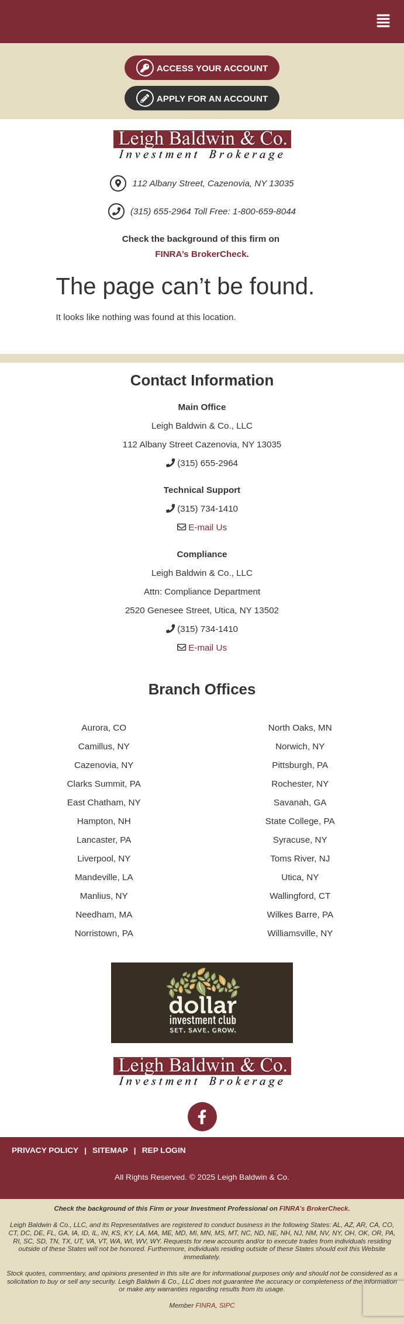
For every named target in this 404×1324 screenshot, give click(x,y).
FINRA (205, 1305)
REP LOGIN (164, 1150)
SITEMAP (110, 1150)
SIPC (227, 1305)
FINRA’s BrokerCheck (200, 254)
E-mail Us (207, 527)
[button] (383, 21)
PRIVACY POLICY (45, 1150)
